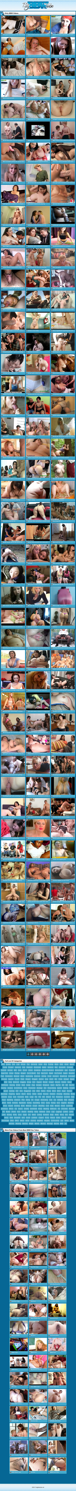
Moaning (18, 1123)
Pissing (17, 1073)
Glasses (57, 1082)
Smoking (17, 1106)
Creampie (70, 1067)
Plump (49, 1091)
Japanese (18, 1067)
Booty (40, 1109)
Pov (40, 1097)
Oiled (12, 1120)
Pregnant (72, 1070)
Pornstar (4, 1079)
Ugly (66, 1070)
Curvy (48, 1103)
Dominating (44, 1100)
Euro (58, 1103)
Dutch (51, 1079)
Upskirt (59, 1088)
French (17, 1079)
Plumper (10, 1067)
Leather (65, 1111)
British (30, 1070)
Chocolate (64, 1109)
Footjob (72, 1088)
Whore (11, 1109)
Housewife (62, 1067)
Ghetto (14, 1111)
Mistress (25, 1123)
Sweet (69, 1082)
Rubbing (30, 1111)
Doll (17, 1091)
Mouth (72, 1120)
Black (4, 1103)
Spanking (10, 1100)
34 (48, 1054)
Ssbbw (40, 1094)
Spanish (10, 1079)
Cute (50, 1100)
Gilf (63, 1085)
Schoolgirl (71, 1076)
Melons (37, 1123)
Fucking (50, 1064)
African (23, 1064)
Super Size (4, 1073)
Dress (5, 1106)
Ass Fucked (58, 1073)
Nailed (66, 1120)
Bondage (39, 1088)
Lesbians (34, 1117)
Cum (14, 1097)
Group (29, 1082)
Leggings (59, 1111)
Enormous (4, 1109)
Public (58, 1117)
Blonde (45, 1082)
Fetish (63, 1106)
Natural (52, 1117)
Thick (43, 1103)
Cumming (69, 1106)
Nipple (51, 1073)
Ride (65, 1100)
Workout (16, 1076)
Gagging (23, 1082)
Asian (25, 1088)
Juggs (25, 1114)
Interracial (34, 1064)
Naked (72, 1079)
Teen (13, 1064)
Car (16, 1109)
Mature (72, 1064)
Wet (43, 1097)
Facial (49, 1076)
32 (40, 1054)
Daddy (28, 1085)
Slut (45, 1088)
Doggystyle (27, 1091)
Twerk (9, 1103)
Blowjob (71, 1100)
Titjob (22, 1079)
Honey (11, 1073)
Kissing (9, 1114)
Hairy (19, 1070)
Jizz (29, 1114)
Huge (51, 1114)
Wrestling (41, 1106)
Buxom (11, 1106)
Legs (53, 1111)
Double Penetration (48, 1070)
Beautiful (71, 1073)
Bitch (58, 1091)
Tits (36, 1097)
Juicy (19, 1114)
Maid (61, 1123)
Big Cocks (44, 1073)
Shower (24, 1111)
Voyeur (20, 1109)
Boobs (8, 1111)
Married (56, 1123)
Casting (3, 1088)
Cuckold (3, 1070)
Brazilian (70, 1103)
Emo (21, 1091)
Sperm (18, 1094)
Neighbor (40, 1120)
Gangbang (37, 1070)
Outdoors (17, 1100)
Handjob (38, 1085)
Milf (67, 1085)
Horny (62, 1114)
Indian (40, 1064)
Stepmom (29, 1067)
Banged (23, 1073)
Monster (11, 1123)
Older (61, 1064)
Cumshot (67, 1097)
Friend (28, 1117)
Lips (62, 1120)
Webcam (28, 1106)
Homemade (37, 1067)
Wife (15, 1070)
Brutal (66, 1064)
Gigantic (63, 1103)
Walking (65, 1088)
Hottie (57, 1114)
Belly (26, 1097)
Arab (18, 1064)
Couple (35, 1106)
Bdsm (22, 1076)
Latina (71, 1111)
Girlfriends (5, 1085)
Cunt (47, 1106)
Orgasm (39, 1082)
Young (5, 1067)
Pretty (60, 1079)
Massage (50, 1123)
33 (44, 1054)
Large (31, 1097)
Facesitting (36, 1103)
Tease (4, 1100)
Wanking (46, 1109)
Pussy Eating (52, 1088)
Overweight (5, 1120)
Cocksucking (55, 1120)
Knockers (56, 1076)
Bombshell (33, 1109)
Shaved (48, 1097)
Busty (73, 1094)
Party (10, 1082)
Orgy (33, 1085)
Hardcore (50, 1067)
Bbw (56, 1067)
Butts (22, 1106)
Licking (39, 1114)
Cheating (59, 1094)
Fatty (51, 1106)
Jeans (48, 1111)
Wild (5, 1082)
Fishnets (15, 1103)
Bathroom (53, 1109)
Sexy (46, 1079)
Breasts (57, 1106)
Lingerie (41, 1117)
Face (18, 1111)
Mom (3, 1064)
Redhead (42, 1111)
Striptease (46, 1085)
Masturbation (59, 1070)
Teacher (69, 1091)
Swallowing (29, 1076)
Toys (2, 1076)
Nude (23, 1085)
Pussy (47, 1117)
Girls (23, 1117)
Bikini (54, 1091)
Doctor (25, 1070)
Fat (59, 1109)
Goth (11, 1117)
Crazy (10, 1097)
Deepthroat (63, 1076)
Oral (33, 1091)
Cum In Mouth (31, 1073)
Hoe (66, 1114)
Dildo (38, 1091)
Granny (8, 1064)
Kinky (15, 1114)
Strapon (28, 1079)
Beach (24, 1094)
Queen (6, 1091)
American (37, 1076)
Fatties (43, 1091)
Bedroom (16, 1082)
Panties (64, 1082)
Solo (33, 1082)
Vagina (65, 1073)
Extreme (4, 1097)
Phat (23, 1100)
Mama (56, 1064)
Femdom (52, 1094)
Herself (71, 1114)
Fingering (12, 1094)
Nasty (36, 1111)
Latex (4, 1114)
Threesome (31, 1088)
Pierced (64, 1117)
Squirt (52, 1085)
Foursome (21, 1097)
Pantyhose (59, 1097)
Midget (31, 1123)
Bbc (56, 1079)
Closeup (33, 1120)
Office (17, 1120)
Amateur (10, 1088)
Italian (34, 1114)
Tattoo (34, 1094)
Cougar (37, 1100)
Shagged (34, 1079)
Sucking (11, 1091)
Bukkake (60, 1100)
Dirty (45, 1064)
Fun (53, 1097)
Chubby (26, 1109)
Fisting (53, 1103)
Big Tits (58, 1085)
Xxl (32, 1100)
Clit (4, 1111)
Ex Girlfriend (18, 1088)
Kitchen (41, 1079)
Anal (23, 1067)
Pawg (69, 1117)
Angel (64, 1091)
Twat (72, 1097)
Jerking (44, 1076)
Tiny (28, 1064)
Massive (43, 1123)
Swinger (66, 1079)
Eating (28, 1100)
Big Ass (71, 1085)
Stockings (4, 1094)
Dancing (12, 1085)
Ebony (29, 1094)
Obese (22, 1120)
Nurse (27, 1120)
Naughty (47, 1120)
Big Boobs (22, 1103)
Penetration (9, 1076)
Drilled (18, 1085)
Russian (45, 1094)
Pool (38, 1073)
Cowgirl (51, 1082)
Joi (65, 1123)
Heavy (6, 1117)
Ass (55, 1100)
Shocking (66, 1094)
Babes (44, 1067)
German (10, 1070)
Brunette (71, 1109)
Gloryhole (17, 1117)
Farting (29, 1103)
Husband (46, 1114)
